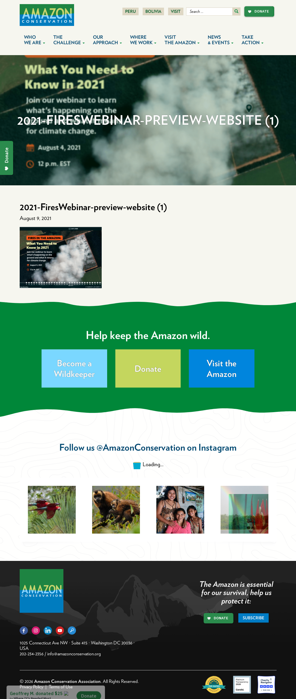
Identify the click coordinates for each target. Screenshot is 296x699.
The (69, 39)
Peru (130, 11)
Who (34, 39)
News (220, 39)
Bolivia (153, 11)
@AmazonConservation (140, 447)
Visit (176, 11)
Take (252, 39)
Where (143, 39)
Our (107, 39)
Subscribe (253, 617)
